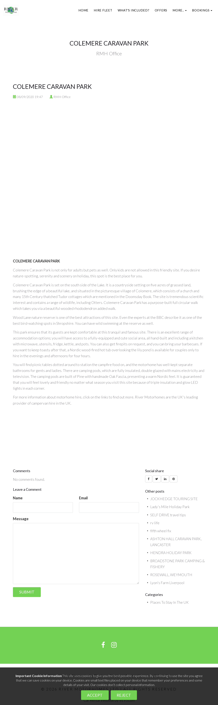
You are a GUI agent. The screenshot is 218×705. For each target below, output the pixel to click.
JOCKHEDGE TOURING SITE (174, 498)
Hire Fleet (103, 10)
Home (83, 10)
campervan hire (43, 403)
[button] (179, 10)
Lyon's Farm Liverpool (167, 581)
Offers (161, 10)
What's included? (133, 10)
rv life (154, 522)
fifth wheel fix (160, 530)
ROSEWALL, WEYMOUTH (171, 573)
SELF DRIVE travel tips (168, 514)
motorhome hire (69, 397)
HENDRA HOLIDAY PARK (171, 552)
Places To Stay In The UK (169, 601)
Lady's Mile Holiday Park (170, 506)
